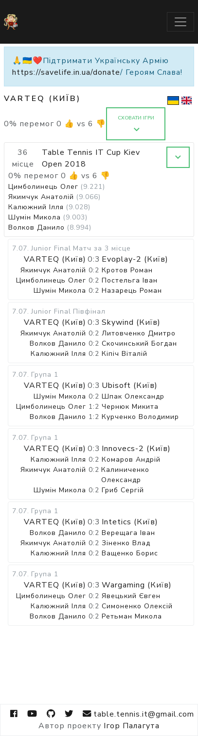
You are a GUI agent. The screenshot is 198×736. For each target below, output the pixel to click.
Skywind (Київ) (131, 322)
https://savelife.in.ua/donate (66, 72)
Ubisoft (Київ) (130, 385)
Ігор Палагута (132, 725)
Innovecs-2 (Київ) (136, 448)
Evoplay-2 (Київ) (135, 259)
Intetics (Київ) (130, 522)
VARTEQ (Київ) (55, 259)
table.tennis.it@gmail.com (138, 713)
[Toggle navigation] (180, 22)
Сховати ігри (136, 124)
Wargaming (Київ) (137, 585)
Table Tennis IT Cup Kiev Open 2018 (91, 158)
